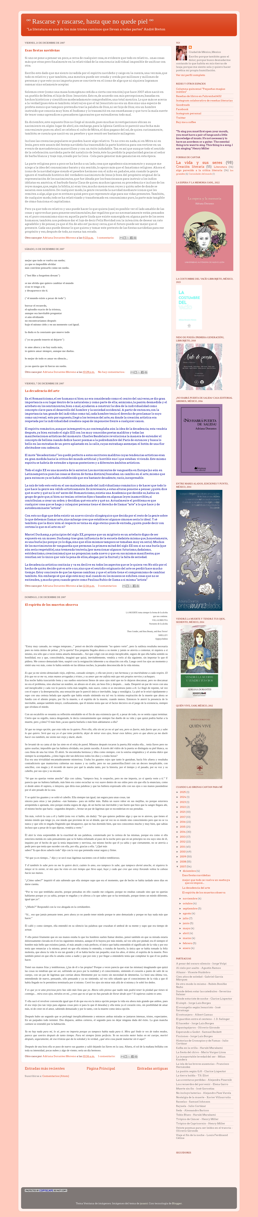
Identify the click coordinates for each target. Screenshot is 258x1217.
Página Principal (101, 1068)
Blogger (177, 1203)
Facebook (182, 109)
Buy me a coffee (186, 122)
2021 (183, 811)
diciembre (189, 870)
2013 (183, 836)
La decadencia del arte (42, 391)
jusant (144, 1203)
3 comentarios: (107, 585)
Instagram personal (188, 113)
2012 (183, 841)
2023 (183, 802)
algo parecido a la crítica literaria (199, 170)
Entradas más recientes (45, 1068)
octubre (188, 903)
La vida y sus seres (199, 162)
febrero (188, 943)
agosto (187, 913)
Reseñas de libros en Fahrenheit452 (198, 96)
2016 (183, 821)
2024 (183, 796)
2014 (183, 831)
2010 (183, 851)
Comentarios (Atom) (55, 1076)
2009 (183, 856)
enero (187, 948)
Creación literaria (190, 166)
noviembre (190, 898)
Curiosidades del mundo (200, 174)
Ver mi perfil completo (190, 75)
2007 (183, 866)
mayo (187, 928)
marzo (187, 938)
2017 (183, 816)
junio (186, 923)
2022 (183, 806)
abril (186, 933)
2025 (183, 792)
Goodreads (183, 104)
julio (186, 918)
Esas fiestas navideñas (42, 50)
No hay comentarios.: (112, 371)
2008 (183, 861)
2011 (183, 846)
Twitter (181, 117)
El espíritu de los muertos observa (51, 605)
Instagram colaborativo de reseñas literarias (204, 100)
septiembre (190, 908)
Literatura (220, 166)
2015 (183, 826)
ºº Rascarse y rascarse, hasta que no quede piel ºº (90, 21)
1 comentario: (106, 237)
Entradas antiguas (152, 1068)
